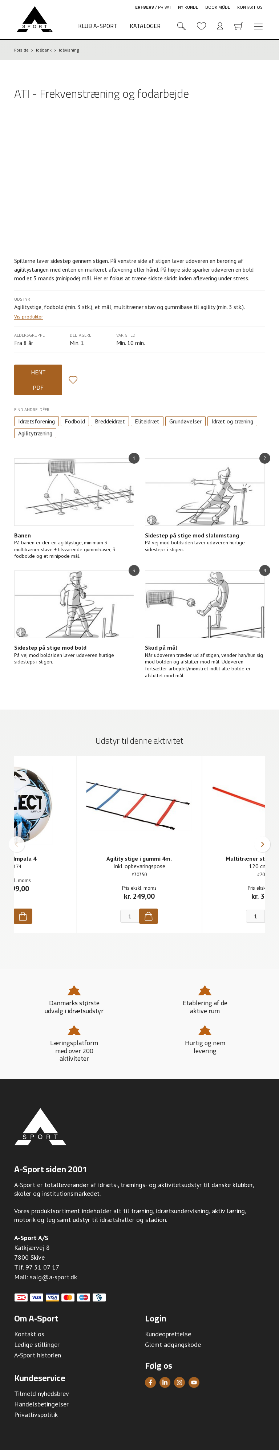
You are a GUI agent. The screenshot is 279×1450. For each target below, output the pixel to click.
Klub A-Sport (97, 25)
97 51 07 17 (42, 1267)
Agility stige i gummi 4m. (139, 858)
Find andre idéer (31, 409)
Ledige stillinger (37, 1344)
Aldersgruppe (29, 335)
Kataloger (145, 25)
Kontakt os (250, 7)
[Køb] (22, 916)
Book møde (217, 7)
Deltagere (80, 335)
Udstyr (22, 299)
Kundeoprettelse (168, 1334)
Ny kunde (188, 7)
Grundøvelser (185, 421)
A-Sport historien (37, 1355)
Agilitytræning (35, 433)
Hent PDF (38, 380)
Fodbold (75, 421)
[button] (17, 844)
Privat (164, 7)
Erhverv (144, 7)
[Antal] (129, 916)
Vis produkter (28, 317)
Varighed (126, 335)
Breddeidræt (110, 421)
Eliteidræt (147, 421)
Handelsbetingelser (41, 1404)
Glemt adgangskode (173, 1344)
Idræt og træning (232, 421)
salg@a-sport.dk (53, 1277)
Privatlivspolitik (36, 1414)
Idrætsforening (36, 421)
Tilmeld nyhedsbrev (41, 1393)
